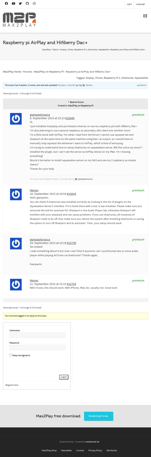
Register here (11, 385)
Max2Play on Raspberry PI (49, 72)
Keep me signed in (21, 355)
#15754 (71, 284)
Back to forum (76, 102)
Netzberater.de (92, 442)
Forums (27, 72)
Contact (80, 450)
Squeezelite (141, 78)
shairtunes (127, 78)
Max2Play (46, 49)
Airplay (90, 78)
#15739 (71, 243)
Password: (14, 342)
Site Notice (111, 450)
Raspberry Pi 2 (112, 78)
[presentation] (38, 365)
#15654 (71, 194)
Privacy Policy (95, 450)
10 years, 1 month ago (68, 85)
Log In (64, 377)
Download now (98, 416)
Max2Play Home (12, 72)
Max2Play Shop (49, 450)
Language (140, 4)
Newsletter (66, 450)
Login (129, 4)
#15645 (70, 118)
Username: (14, 330)
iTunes (99, 78)
